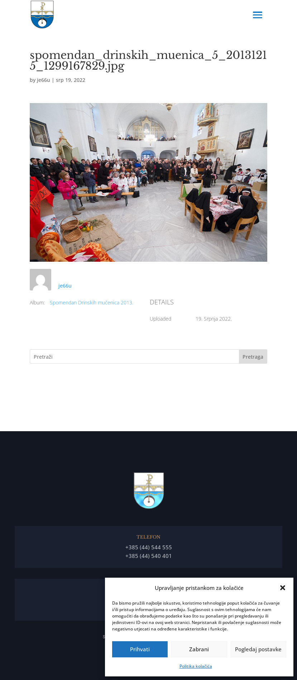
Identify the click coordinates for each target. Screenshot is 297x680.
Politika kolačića (195, 666)
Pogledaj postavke (258, 649)
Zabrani (199, 649)
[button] (282, 587)
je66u (43, 79)
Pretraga (253, 356)
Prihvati (140, 649)
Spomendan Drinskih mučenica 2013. (91, 302)
